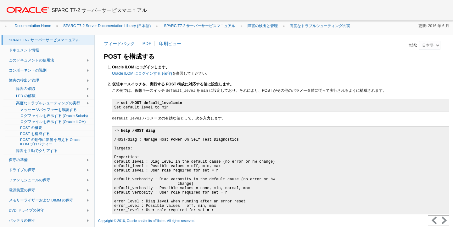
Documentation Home (33, 26)
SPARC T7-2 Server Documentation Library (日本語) (107, 26)
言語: (413, 45)
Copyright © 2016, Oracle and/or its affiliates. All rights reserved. (147, 221)
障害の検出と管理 (263, 26)
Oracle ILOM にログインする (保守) (142, 73)
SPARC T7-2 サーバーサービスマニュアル (199, 26)
